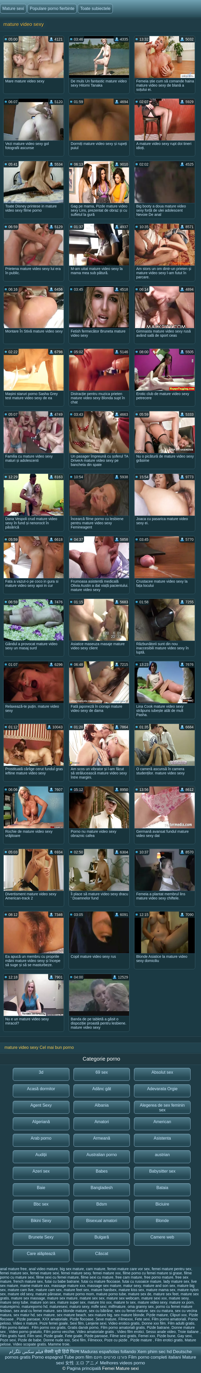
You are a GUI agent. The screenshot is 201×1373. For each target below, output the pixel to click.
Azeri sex (41, 1171)
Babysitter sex (162, 1171)
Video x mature (25, 1323)
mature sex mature (62, 1298)
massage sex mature (104, 1286)
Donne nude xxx (56, 1340)
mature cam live (21, 1290)
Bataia (162, 1187)
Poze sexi (8, 1340)
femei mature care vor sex (128, 1269)
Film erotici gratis (169, 1340)
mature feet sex (76, 1290)
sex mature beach (71, 1315)
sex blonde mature (72, 1311)
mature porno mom (78, 1294)
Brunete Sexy (41, 1237)
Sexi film (77, 1323)
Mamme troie (58, 1344)
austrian (162, 1154)
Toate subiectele (95, 8)
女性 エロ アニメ (82, 1362)
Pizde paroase (28, 1319)
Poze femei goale (54, 1323)
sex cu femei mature (131, 1311)
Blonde (162, 1220)
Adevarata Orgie (162, 1089)
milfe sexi (98, 1306)
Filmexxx (125, 1319)
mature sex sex (92, 1298)
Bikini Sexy (41, 1220)
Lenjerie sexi (96, 1323)
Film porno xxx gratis (48, 1327)
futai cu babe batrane (62, 1281)
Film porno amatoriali (169, 1319)
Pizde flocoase (81, 1319)
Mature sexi (13, 8)
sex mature (46, 1315)
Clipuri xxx (178, 1315)
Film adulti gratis (181, 1323)
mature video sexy (152, 1302)
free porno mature (158, 1277)
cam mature (95, 1269)
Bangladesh (102, 1187)
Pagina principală (84, 1368)
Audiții (41, 1154)
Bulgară (101, 1237)
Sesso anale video (161, 1332)
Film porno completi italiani (154, 1357)
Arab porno (41, 1138)
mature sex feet (166, 1294)
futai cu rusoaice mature (141, 1281)
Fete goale (73, 1336)
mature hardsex (103, 1290)
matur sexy (132, 1286)
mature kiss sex (131, 1290)
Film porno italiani (15, 1327)
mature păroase (48, 1294)
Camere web (162, 1237)
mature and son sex (159, 1286)
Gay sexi (184, 1336)
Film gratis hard (12, 1336)
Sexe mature (106, 1319)
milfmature (117, 1306)
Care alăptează (41, 1253)
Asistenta (162, 1138)
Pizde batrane (158, 1327)
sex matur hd (24, 1315)
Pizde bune (166, 1336)
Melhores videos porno (122, 1362)
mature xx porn (181, 1302)
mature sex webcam (123, 1298)
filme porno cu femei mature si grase (152, 1273)
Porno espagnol (47, 1357)
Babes (102, 1171)
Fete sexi (142, 1319)
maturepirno (10, 1306)
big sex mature (72, 1269)
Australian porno (101, 1154)
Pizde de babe (29, 1340)
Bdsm (101, 1204)
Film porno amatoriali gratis (122, 1327)
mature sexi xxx (154, 1298)
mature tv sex (125, 1302)
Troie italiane (189, 1332)
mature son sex (42, 1302)
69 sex (102, 1072)
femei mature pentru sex (171, 1269)
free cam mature (128, 1277)
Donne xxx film (154, 1323)
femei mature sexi (44, 1273)
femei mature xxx (107, 1273)
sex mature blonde (129, 1315)
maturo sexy (79, 1306)
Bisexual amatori (101, 1220)
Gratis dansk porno (83, 1327)
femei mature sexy (76, 1273)
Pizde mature (157, 1315)
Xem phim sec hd (154, 1351)
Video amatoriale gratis (95, 1332)
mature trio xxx (100, 1302)
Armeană (101, 1138)
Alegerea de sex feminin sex (162, 1107)
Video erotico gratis (124, 1323)
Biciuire (162, 1204)
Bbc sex (41, 1204)
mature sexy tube (14, 1302)
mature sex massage (28, 1298)
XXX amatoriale (55, 1319)
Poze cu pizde (116, 1340)
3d (41, 1072)
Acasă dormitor (41, 1089)
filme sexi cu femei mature (57, 1277)
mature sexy (178, 1298)
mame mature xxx (34, 1286)
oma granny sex (141, 1306)
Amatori (101, 1121)
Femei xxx (146, 1336)
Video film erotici (130, 1332)
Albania (102, 1105)
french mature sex (28, 1281)
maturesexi (58, 1306)
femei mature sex (14, 1273)
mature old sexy (21, 1294)
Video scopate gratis (29, 1344)
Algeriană (41, 1121)
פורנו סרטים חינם (110, 1357)
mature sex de (139, 1294)
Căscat (101, 1253)
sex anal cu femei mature (34, 1311)
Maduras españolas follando (108, 1351)
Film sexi (34, 1336)
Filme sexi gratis (123, 1336)
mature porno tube (111, 1294)
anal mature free (13, 1269)
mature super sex (71, 1302)
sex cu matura (161, 1311)
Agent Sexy (41, 1105)
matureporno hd (34, 1306)
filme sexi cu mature (97, 1277)
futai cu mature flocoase (100, 1281)
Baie (41, 1187)
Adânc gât (101, 1089)
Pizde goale (53, 1336)
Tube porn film (78, 1357)
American (162, 1121)
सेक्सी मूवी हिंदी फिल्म (61, 1351)
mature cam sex (49, 1290)
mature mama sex (160, 1290)
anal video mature (43, 1269)
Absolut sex (162, 1072)
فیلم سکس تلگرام (26, 1351)
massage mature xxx (68, 1286)
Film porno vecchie (59, 1332)
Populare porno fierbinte (52, 8)
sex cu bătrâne (101, 1311)
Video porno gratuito (25, 1332)
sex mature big (100, 1315)
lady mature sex (176, 1281)
